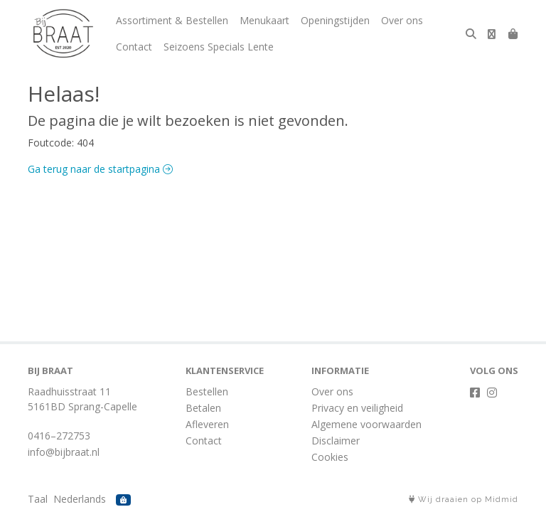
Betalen (203, 408)
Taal (38, 499)
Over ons (402, 20)
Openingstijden (335, 20)
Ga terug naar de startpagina (100, 169)
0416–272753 (59, 435)
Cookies (329, 457)
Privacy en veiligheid (357, 408)
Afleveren (207, 424)
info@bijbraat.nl (64, 452)
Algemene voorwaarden (366, 424)
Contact (134, 46)
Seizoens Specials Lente (219, 46)
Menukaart (264, 20)
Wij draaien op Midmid (463, 499)
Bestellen (207, 391)
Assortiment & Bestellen (172, 20)
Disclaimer (335, 440)
